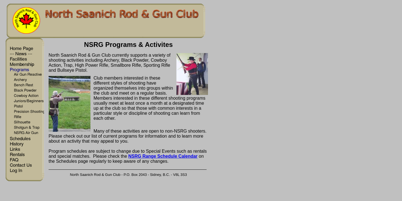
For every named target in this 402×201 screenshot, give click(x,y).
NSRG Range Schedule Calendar (163, 156)
